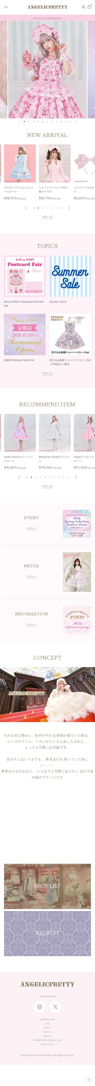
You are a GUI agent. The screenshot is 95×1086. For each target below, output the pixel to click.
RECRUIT (47, 1052)
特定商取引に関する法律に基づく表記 (47, 1058)
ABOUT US (47, 1046)
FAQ (47, 1033)
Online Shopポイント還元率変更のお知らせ (47, 18)
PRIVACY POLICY (47, 1064)
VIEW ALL (47, 218)
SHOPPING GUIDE (47, 1027)
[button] (11, 60)
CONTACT (47, 1040)
